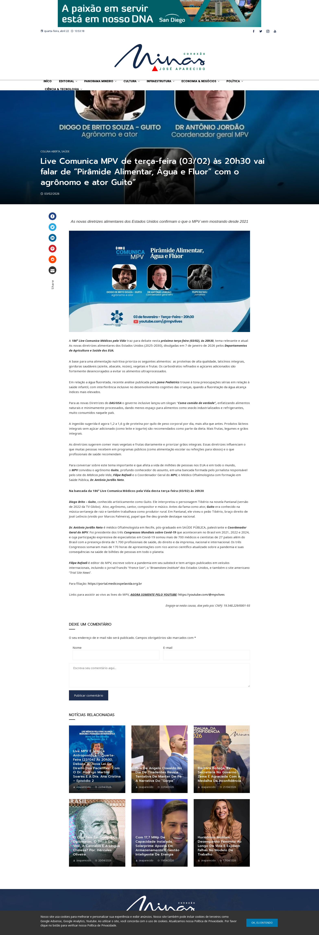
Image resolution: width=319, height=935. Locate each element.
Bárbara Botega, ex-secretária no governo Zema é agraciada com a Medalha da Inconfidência (219, 774)
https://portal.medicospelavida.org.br (115, 583)
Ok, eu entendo (262, 922)
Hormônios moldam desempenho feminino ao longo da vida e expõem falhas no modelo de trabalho (219, 846)
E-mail (167, 648)
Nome (77, 648)
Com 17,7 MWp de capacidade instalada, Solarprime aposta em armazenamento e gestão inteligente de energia (157, 846)
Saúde (65, 151)
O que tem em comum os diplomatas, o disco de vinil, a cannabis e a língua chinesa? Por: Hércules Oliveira (96, 846)
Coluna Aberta (50, 151)
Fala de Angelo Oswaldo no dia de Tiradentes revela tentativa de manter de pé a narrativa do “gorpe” (158, 774)
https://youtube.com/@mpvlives (201, 594)
